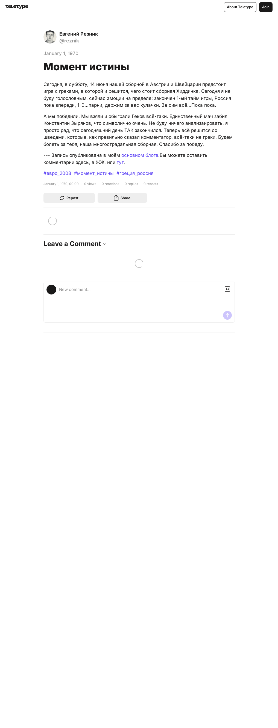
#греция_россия (134, 173)
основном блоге (139, 155)
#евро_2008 (57, 173)
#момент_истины (94, 173)
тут (120, 162)
